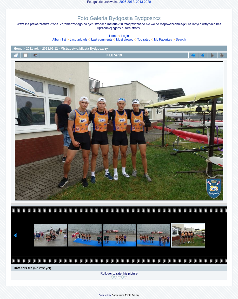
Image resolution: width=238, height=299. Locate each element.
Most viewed (125, 39)
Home (113, 36)
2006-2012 (126, 2)
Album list (59, 39)
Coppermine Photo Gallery (125, 295)
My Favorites (163, 39)
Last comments (101, 39)
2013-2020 (143, 2)
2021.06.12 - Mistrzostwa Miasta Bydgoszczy (75, 48)
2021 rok (32, 48)
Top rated (143, 39)
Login (125, 36)
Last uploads (78, 39)
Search (181, 39)
